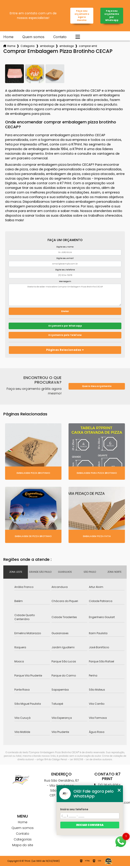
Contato (60, 37)
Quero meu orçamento (97, 386)
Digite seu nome (65, 246)
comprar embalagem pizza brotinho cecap (88, 46)
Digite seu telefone (65, 269)
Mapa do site (22, 845)
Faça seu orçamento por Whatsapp (111, 15)
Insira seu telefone (74, 809)
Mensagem (65, 281)
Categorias (28, 46)
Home (8, 37)
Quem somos (33, 37)
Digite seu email (65, 258)
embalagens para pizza (47, 46)
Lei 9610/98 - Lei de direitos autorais (91, 759)
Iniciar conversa (89, 825)
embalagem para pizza (66, 46)
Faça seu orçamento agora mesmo (82, 15)
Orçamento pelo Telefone (65, 335)
